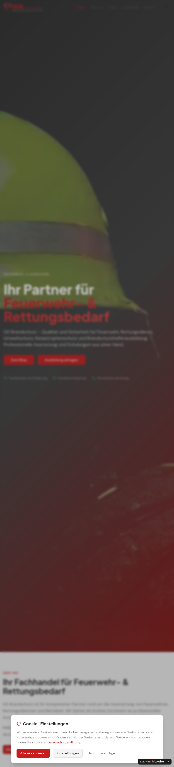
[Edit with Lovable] (152, 761)
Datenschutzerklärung (64, 742)
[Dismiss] (168, 761)
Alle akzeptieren (33, 753)
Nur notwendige (102, 753)
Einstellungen (68, 753)
